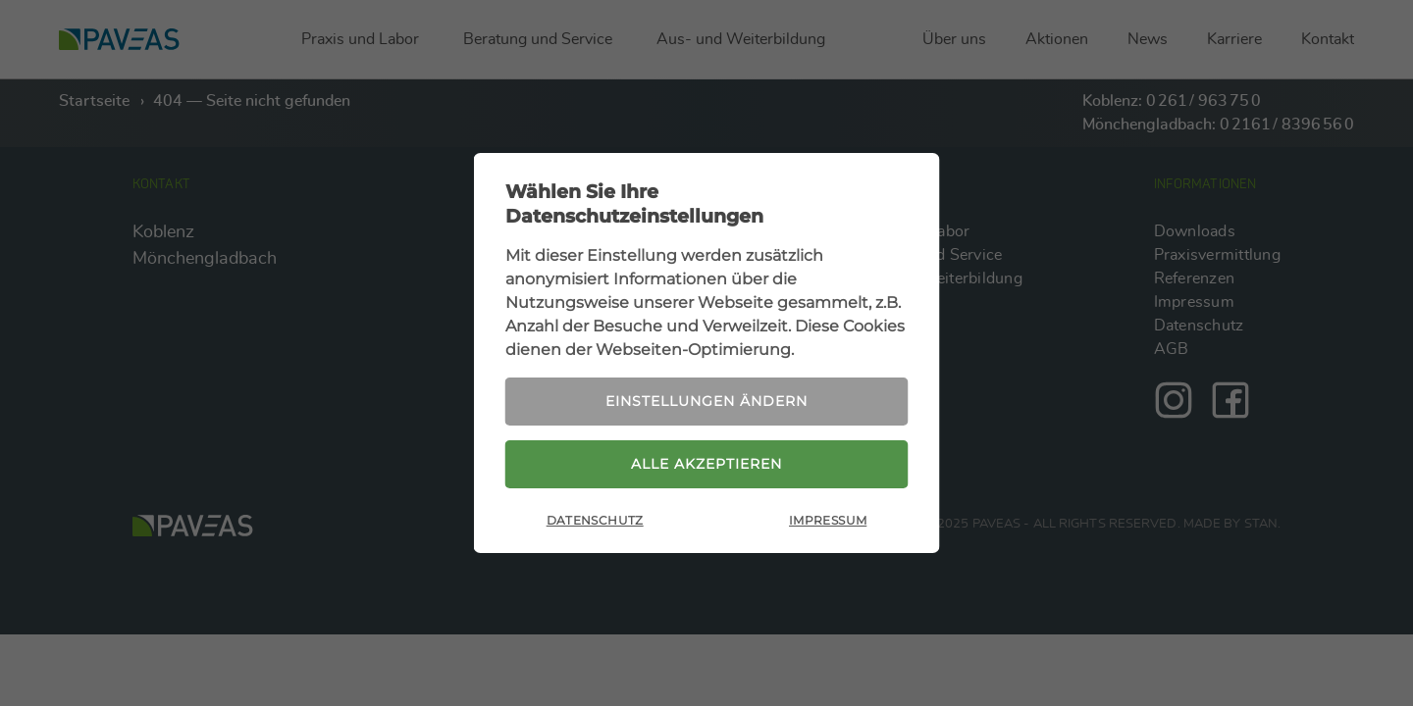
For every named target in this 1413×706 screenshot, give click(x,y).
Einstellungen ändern (706, 401)
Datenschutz (595, 520)
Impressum (827, 520)
